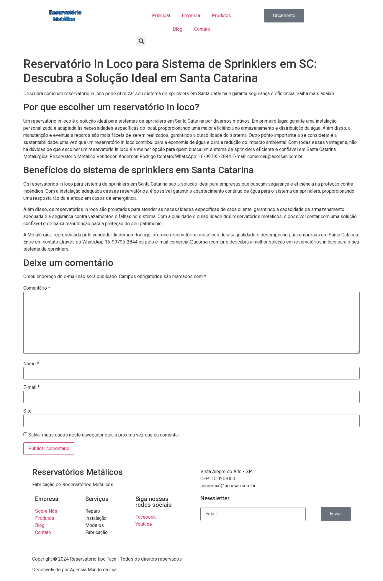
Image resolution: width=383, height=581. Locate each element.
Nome (31, 363)
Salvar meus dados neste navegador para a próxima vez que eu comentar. (104, 435)
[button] (141, 41)
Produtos (221, 15)
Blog (177, 29)
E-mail (31, 387)
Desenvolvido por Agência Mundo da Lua (74, 569)
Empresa (191, 15)
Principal (161, 15)
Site (27, 411)
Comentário (36, 288)
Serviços (97, 498)
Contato (202, 29)
